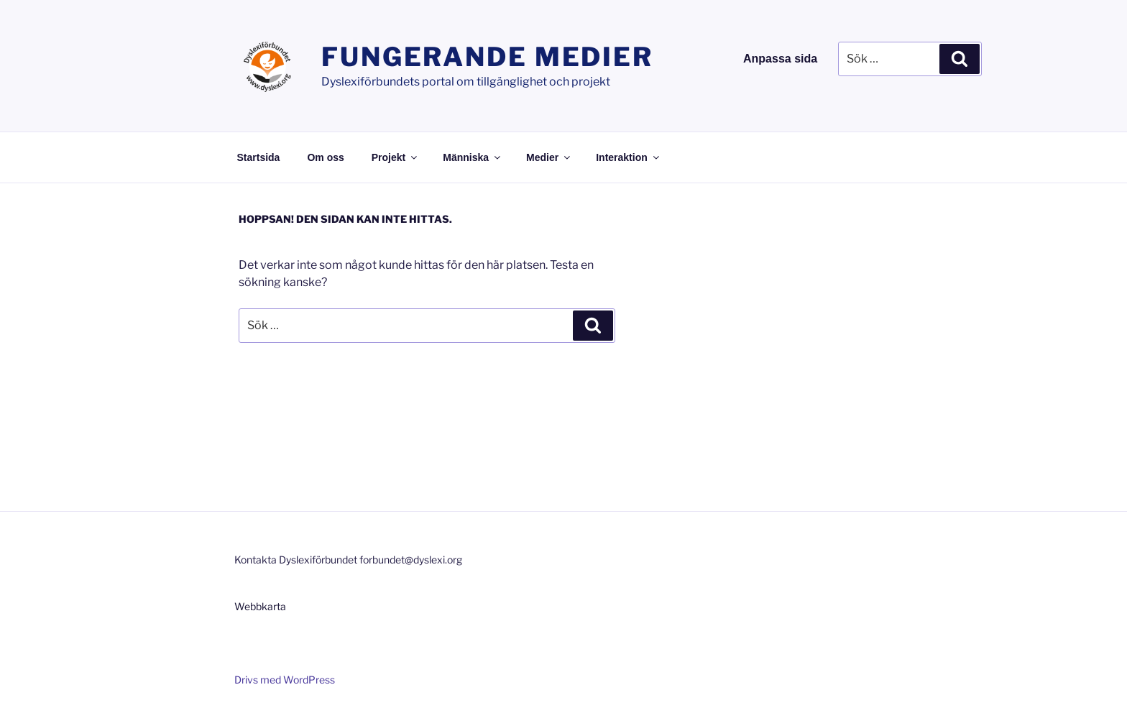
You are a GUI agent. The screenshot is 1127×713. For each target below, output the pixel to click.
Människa (472, 157)
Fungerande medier (487, 57)
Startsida (258, 157)
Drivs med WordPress (284, 679)
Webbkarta (260, 606)
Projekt (395, 157)
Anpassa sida (780, 58)
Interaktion (628, 157)
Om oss (325, 157)
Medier (549, 157)
